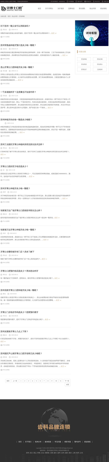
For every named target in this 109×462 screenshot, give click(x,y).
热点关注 (97, 1)
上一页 (15, 381)
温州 (59, 453)
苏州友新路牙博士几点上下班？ (14, 331)
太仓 (42, 453)
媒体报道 (48, 442)
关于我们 (28, 442)
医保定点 (88, 1)
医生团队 (82, 8)
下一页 (67, 381)
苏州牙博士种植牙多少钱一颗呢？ (15, 188)
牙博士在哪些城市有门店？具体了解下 (17, 252)
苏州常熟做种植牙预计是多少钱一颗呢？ (18, 45)
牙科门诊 (106, 1)
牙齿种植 (22, 16)
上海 (74, 453)
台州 (62, 453)
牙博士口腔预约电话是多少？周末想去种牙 (19, 271)
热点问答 (93, 8)
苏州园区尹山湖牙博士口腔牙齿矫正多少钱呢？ (21, 353)
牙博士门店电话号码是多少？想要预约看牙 (19, 312)
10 (56, 381)
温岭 (66, 453)
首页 (39, 8)
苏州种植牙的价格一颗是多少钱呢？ (16, 120)
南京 (70, 453)
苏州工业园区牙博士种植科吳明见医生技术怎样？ (22, 144)
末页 (67, 384)
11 (60, 381)
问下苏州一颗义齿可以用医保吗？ (15, 26)
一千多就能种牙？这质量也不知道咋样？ (18, 92)
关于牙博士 (49, 8)
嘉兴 (55, 453)
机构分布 (38, 442)
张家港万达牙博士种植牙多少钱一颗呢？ (18, 230)
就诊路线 (103, 8)
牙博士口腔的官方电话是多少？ (14, 166)
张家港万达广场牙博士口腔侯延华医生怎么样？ (21, 210)
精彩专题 (67, 442)
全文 (52, 33)
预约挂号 (80, 1)
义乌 (81, 453)
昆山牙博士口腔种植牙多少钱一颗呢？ (17, 67)
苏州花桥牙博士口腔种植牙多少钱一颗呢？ (19, 290)
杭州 (77, 453)
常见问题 (58, 442)
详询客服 (71, 1)
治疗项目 (61, 8)
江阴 (51, 453)
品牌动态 (71, 8)
